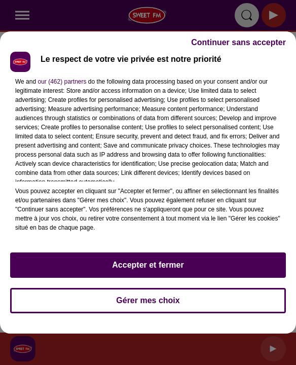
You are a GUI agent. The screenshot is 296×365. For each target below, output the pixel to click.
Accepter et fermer (147, 265)
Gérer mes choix (147, 300)
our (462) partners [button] (62, 81)
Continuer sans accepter (238, 42)
